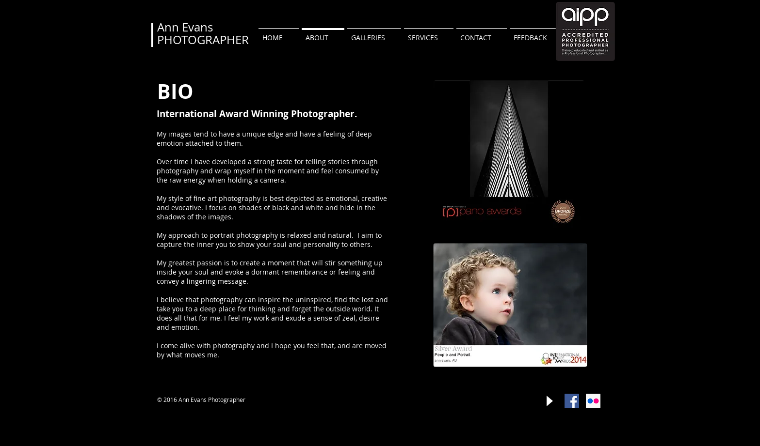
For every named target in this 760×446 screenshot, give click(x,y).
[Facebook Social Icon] (572, 401)
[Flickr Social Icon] (593, 401)
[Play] (549, 401)
